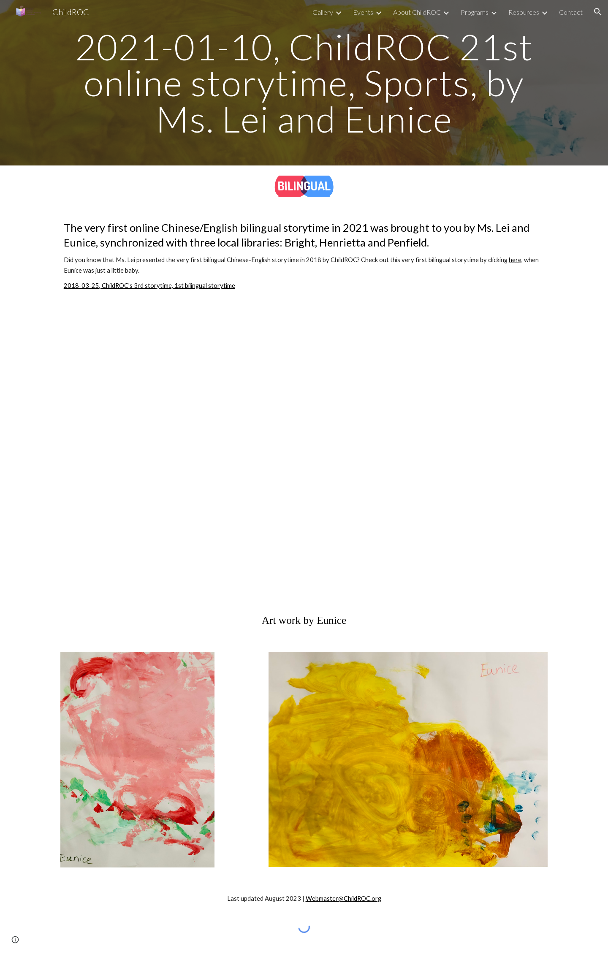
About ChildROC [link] (417, 12)
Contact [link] (571, 12)
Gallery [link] (322, 12)
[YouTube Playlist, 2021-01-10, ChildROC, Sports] (304, 452)
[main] (304, 82)
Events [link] (363, 12)
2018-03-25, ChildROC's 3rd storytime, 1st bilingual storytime (149, 285)
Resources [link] (523, 12)
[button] (598, 12)
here (515, 259)
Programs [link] (475, 12)
